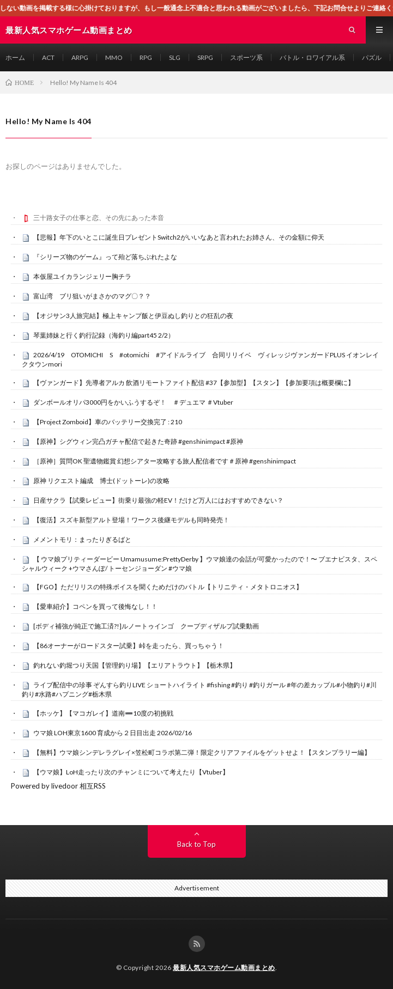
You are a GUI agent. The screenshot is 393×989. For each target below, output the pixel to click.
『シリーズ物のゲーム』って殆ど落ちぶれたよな (105, 257)
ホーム (15, 57)
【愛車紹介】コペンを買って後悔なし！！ (95, 606)
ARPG (79, 57)
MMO (114, 57)
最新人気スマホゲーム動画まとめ (224, 967)
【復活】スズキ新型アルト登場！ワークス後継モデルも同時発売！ (131, 520)
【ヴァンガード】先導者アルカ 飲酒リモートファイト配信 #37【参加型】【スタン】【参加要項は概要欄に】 (193, 382)
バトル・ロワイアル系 (312, 57)
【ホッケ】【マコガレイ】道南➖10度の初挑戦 (103, 713)
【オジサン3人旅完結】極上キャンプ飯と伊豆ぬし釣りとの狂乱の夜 (133, 316)
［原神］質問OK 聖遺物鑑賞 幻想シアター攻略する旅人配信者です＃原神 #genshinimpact (164, 461)
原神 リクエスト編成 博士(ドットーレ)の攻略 (101, 481)
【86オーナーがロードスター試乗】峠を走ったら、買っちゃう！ (128, 646)
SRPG (205, 57)
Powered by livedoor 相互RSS (58, 786)
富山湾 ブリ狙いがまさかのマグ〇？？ (92, 296)
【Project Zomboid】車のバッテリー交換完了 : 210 (107, 422)
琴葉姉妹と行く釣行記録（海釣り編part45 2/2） (103, 335)
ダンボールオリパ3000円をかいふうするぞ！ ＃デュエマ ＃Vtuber (133, 402)
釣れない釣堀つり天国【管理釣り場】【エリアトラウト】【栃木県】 (134, 665)
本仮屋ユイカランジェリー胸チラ (82, 276)
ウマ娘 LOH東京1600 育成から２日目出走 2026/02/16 (112, 733)
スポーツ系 (246, 57)
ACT (48, 57)
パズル (372, 57)
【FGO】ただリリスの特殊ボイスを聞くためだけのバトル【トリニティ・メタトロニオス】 (168, 587)
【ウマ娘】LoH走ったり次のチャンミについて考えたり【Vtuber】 (131, 772)
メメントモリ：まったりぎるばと (82, 539)
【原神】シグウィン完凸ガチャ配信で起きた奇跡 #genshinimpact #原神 (138, 441)
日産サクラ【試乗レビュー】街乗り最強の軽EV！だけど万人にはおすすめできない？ (158, 500)
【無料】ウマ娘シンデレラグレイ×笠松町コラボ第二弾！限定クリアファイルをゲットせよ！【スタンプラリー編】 (202, 752)
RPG (146, 57)
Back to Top (196, 844)
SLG (174, 57)
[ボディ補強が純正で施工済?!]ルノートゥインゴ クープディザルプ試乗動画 (146, 626)
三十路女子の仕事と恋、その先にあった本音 (98, 217)
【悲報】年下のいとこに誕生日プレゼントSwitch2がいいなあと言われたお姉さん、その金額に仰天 (178, 237)
